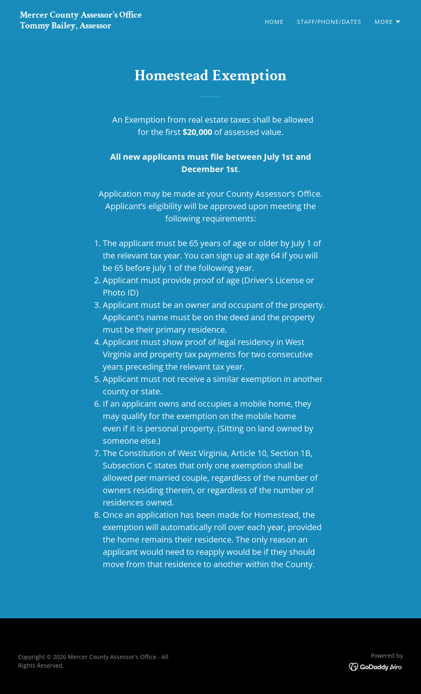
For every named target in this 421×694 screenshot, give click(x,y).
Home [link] (274, 22)
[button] (388, 22)
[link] (81, 25)
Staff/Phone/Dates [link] (329, 22)
